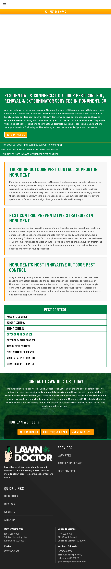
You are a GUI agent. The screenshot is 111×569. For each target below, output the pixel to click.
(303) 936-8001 (11, 533)
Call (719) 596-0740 (55, 432)
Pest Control (67, 471)
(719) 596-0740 (65, 533)
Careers (9, 512)
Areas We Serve (81, 432)
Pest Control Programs (20, 352)
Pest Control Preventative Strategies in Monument (30, 149)
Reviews (9, 504)
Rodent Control (16, 322)
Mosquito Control (17, 316)
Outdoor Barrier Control (21, 340)
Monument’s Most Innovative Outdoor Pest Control (29, 154)
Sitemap (9, 519)
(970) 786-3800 (65, 551)
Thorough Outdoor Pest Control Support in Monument (31, 144)
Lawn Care (64, 455)
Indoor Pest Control (18, 346)
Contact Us (16, 134)
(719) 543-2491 (11, 551)
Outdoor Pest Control (20, 334)
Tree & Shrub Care (70, 463)
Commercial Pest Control (21, 364)
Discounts (11, 496)
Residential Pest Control (21, 358)
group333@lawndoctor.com (72, 561)
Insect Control (15, 328)
